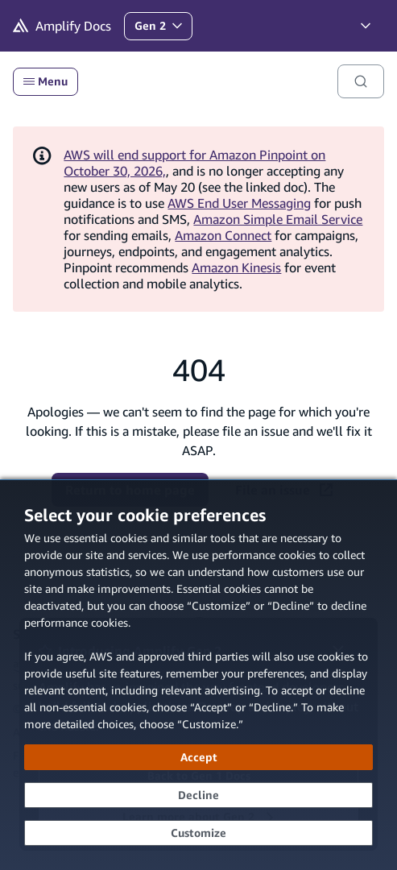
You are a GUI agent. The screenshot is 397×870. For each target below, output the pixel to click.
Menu (45, 81)
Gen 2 (163, 29)
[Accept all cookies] (198, 757)
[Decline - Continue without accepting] (198, 795)
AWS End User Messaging (239, 203)
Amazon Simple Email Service (277, 219)
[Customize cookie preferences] (198, 833)
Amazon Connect (223, 235)
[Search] (360, 81)
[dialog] (198, 674)
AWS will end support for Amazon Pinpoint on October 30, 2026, (194, 163)
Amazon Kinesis (236, 267)
